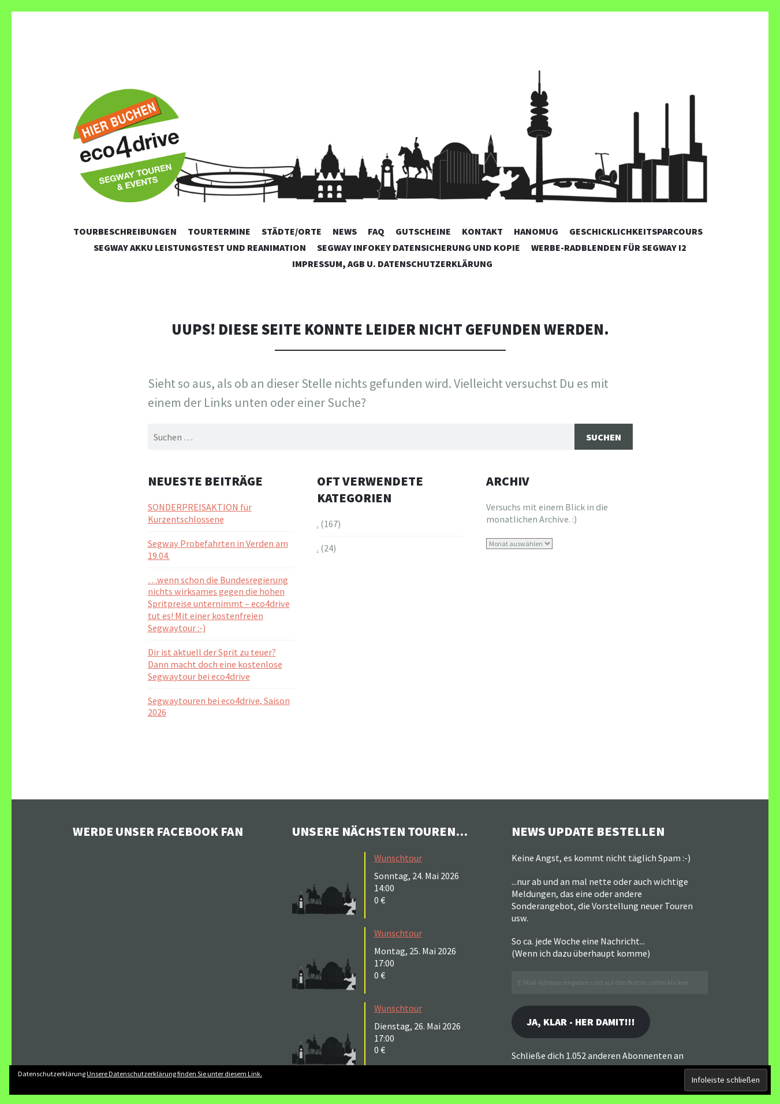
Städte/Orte (292, 231)
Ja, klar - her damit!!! (583, 1022)
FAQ (376, 231)
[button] (326, 884)
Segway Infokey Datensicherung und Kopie (418, 247)
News (345, 231)
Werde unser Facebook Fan (160, 832)
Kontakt (482, 231)
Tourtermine (219, 231)
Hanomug (536, 231)
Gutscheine (423, 231)
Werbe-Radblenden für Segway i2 (608, 247)
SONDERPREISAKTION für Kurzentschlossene (200, 513)
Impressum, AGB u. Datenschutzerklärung (392, 263)
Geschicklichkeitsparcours (636, 231)
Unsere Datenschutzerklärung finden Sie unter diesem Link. (174, 1073)
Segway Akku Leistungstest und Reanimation (200, 247)
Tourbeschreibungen (125, 231)
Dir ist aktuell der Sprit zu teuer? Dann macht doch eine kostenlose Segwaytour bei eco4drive (215, 665)
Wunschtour (398, 858)
